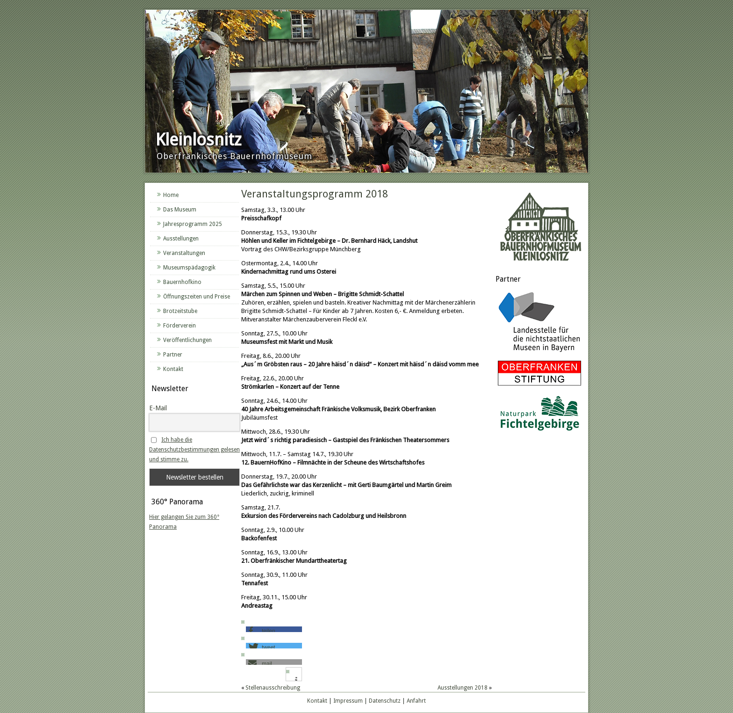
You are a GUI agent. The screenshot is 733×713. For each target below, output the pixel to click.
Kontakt (173, 369)
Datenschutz (385, 701)
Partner (172, 354)
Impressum (348, 701)
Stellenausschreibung (272, 687)
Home (171, 195)
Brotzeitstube (180, 311)
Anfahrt (416, 701)
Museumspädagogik (189, 267)
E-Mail (158, 408)
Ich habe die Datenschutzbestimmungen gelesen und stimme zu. (194, 450)
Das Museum (179, 209)
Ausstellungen (181, 238)
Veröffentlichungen (187, 340)
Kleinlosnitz (198, 140)
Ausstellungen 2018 (463, 687)
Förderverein (179, 325)
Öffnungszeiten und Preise (196, 296)
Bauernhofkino (182, 282)
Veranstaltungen (184, 253)
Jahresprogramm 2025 (192, 224)
